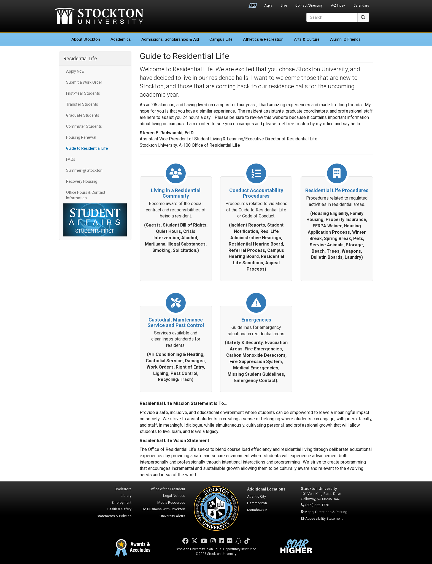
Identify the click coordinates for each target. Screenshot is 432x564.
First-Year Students (83, 93)
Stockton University (99, 16)
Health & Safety (119, 509)
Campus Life (221, 39)
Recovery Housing (81, 181)
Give (283, 5)
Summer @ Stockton (84, 170)
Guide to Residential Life (87, 148)
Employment (121, 502)
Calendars (361, 5)
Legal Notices (174, 496)
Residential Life (80, 58)
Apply (268, 5)
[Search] (332, 17)
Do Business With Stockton (163, 509)
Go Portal (253, 4)
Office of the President (167, 489)
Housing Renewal (81, 137)
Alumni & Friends (345, 39)
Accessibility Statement (324, 518)
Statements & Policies (114, 516)
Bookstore (123, 489)
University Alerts (172, 516)
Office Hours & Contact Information (85, 195)
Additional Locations (266, 489)
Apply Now (75, 71)
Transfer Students (82, 104)
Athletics (263, 39)
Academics (120, 39)
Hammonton (257, 503)
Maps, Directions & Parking (325, 512)
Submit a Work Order (84, 82)
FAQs (70, 159)
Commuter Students (84, 126)
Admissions (170, 39)
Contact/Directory (309, 5)
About (85, 39)
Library (126, 496)
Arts (307, 39)
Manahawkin (257, 510)
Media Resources (171, 502)
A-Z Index (338, 5)
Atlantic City (256, 496)
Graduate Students (82, 115)
